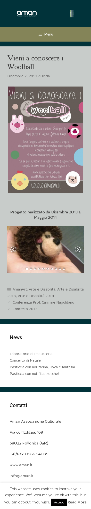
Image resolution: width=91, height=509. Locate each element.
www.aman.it (21, 465)
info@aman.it (21, 476)
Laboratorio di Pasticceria (31, 353)
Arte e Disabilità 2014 (36, 295)
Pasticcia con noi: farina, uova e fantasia (42, 366)
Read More (77, 502)
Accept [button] (59, 502)
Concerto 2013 (25, 308)
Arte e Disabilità (42, 289)
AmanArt (20, 289)
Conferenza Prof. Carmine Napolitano (43, 302)
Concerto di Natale (25, 360)
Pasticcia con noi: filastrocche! (34, 373)
